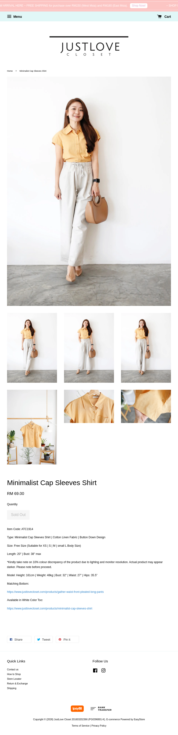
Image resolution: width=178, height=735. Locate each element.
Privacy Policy (98, 725)
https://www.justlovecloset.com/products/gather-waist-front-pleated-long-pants (55, 592)
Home (10, 71)
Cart (164, 16)
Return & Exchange (17, 683)
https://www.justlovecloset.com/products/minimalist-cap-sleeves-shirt (49, 608)
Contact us (13, 669)
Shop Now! (140, 5)
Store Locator (14, 679)
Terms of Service (81, 725)
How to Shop (14, 674)
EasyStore (139, 719)
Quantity (12, 504)
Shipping (11, 688)
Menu (14, 16)
